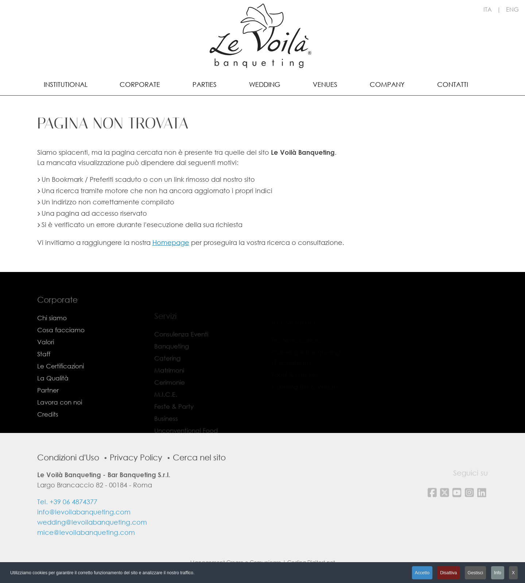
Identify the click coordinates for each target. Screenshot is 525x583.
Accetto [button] (422, 572)
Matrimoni (169, 375)
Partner (48, 402)
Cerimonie (169, 387)
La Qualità (53, 390)
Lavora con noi (59, 414)
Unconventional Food (186, 436)
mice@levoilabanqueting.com (86, 545)
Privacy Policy (136, 469)
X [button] (513, 572)
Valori (45, 354)
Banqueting (171, 351)
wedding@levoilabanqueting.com (92, 534)
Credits (47, 426)
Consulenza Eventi (181, 339)
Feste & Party (174, 411)
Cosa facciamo (61, 342)
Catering (167, 363)
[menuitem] (65, 84)
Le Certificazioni (60, 378)
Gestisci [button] (475, 572)
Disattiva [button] (448, 572)
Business (166, 423)
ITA (487, 9)
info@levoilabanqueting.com (84, 524)
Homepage (170, 242)
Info (497, 572)
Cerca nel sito (199, 469)
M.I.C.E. (165, 399)
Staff (43, 366)
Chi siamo (52, 330)
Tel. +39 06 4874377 (67, 514)
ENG (512, 9)
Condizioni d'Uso (68, 469)
